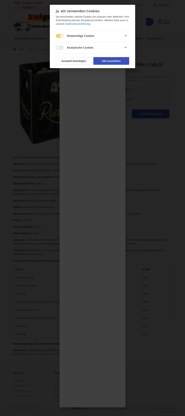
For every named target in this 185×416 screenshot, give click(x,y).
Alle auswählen (111, 61)
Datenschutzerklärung (77, 23)
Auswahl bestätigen (73, 61)
